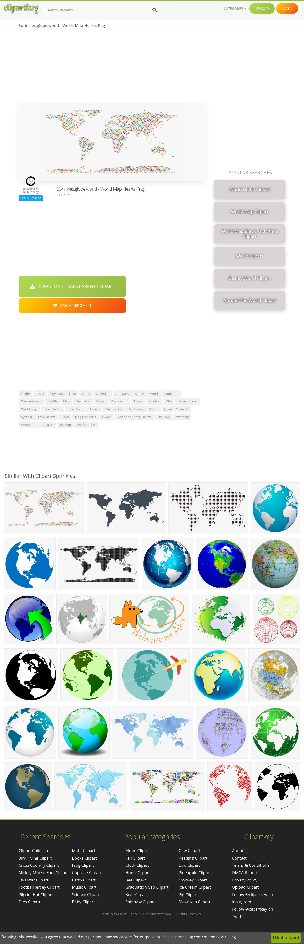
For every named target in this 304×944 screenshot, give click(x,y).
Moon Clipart (137, 850)
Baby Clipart (83, 901)
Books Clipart (84, 858)
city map (56, 393)
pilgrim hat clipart (36, 894)
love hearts (46, 417)
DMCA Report (245, 872)
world (100, 401)
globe (25, 393)
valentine (103, 393)
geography (114, 409)
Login (287, 8)
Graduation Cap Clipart (147, 887)
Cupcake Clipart (86, 872)
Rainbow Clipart (140, 901)
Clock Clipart (137, 865)
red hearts (136, 409)
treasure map (31, 401)
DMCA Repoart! (72, 305)
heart (40, 393)
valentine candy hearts (135, 417)
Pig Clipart (188, 894)
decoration (119, 401)
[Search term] (101, 10)
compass (122, 393)
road (65, 417)
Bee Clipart (135, 880)
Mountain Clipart (194, 901)
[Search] (154, 10)
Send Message (30, 198)
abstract (48, 424)
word (154, 393)
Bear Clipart (136, 894)
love (72, 393)
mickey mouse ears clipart (43, 872)
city (169, 401)
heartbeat (83, 401)
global (106, 417)
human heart (187, 401)
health (52, 401)
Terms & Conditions (250, 865)
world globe (86, 424)
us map (65, 424)
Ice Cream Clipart (195, 887)
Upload (262, 8)
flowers (94, 409)
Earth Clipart (84, 880)
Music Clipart (84, 887)
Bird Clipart (189, 865)
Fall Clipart (135, 858)
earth (86, 393)
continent (28, 424)
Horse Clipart (137, 872)
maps (154, 409)
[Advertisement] (112, 67)
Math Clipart (83, 850)
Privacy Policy (244, 880)
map (66, 401)
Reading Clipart (193, 858)
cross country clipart (39, 865)
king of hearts (85, 417)
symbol (26, 417)
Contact (239, 858)
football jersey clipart (39, 887)
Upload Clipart (245, 887)
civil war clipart (33, 880)
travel (137, 401)
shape (139, 393)
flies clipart (30, 901)
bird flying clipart (35, 858)
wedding (182, 417)
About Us (240, 850)
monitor (154, 401)
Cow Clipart (189, 850)
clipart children (33, 850)
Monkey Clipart (193, 880)
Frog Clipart (83, 865)
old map (163, 417)
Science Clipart (86, 894)
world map (29, 409)
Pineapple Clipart (195, 872)
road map (75, 409)
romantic (171, 393)
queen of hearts (176, 409)
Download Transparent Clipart (72, 286)
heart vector (52, 409)
